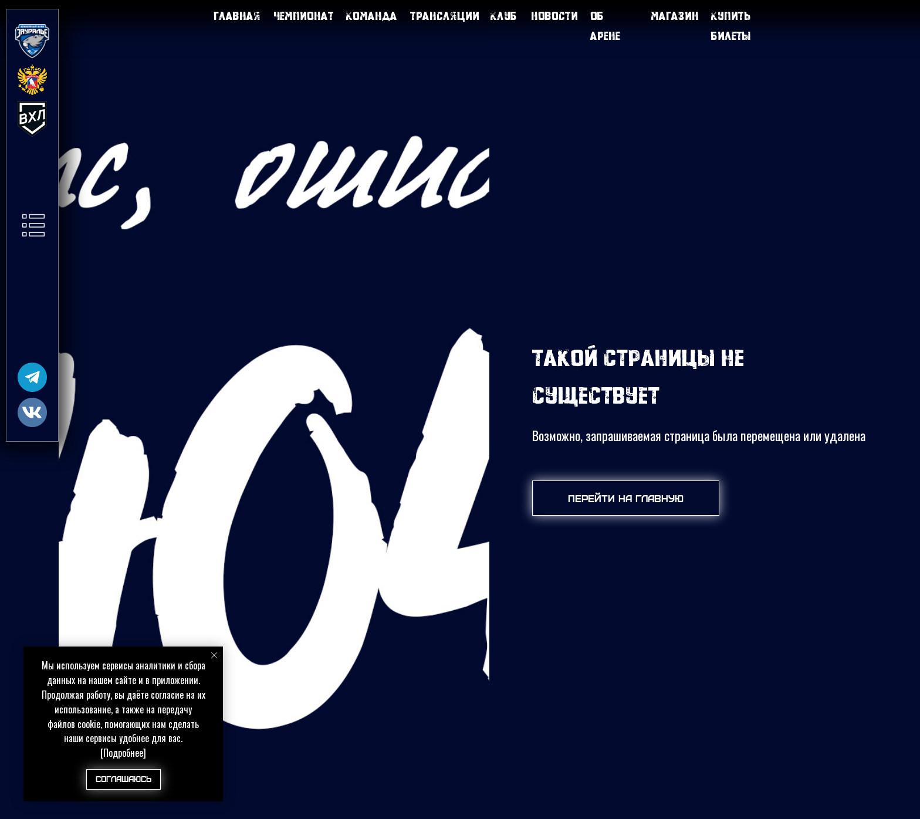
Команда (371, 15)
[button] (33, 225)
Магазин (675, 15)
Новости (554, 15)
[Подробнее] (123, 753)
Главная (237, 15)
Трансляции (444, 15)
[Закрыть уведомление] (214, 655)
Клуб (504, 15)
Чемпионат (303, 15)
